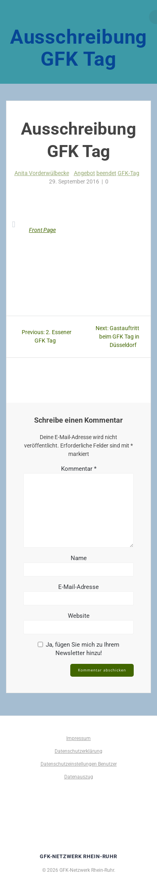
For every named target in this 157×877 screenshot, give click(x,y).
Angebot (84, 173)
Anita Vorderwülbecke (41, 173)
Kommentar (78, 468)
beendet (106, 173)
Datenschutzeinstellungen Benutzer (79, 764)
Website (79, 615)
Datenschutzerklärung (78, 751)
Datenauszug (78, 777)
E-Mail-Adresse (78, 587)
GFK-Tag (128, 173)
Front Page (42, 230)
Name (79, 558)
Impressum (78, 738)
